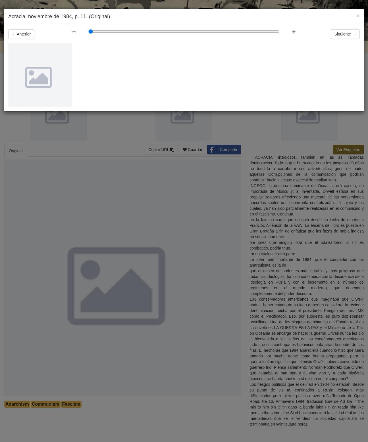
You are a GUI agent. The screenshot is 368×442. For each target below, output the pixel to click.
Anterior (21, 34)
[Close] (358, 15)
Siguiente (345, 34)
